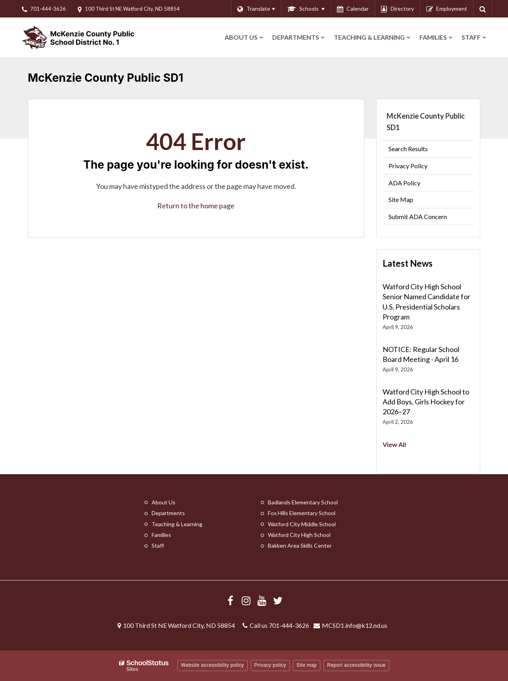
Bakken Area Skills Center (300, 545)
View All (394, 444)
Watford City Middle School (302, 524)
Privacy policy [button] (270, 665)
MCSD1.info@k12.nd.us (354, 625)
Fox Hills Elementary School (301, 513)
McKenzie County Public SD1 (426, 122)
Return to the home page (196, 205)
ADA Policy (404, 183)
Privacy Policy (408, 165)
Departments (168, 513)
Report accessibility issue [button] (356, 665)
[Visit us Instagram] (246, 600)
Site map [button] (306, 665)
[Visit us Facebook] (230, 600)
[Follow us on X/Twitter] (278, 600)
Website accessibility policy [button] (212, 665)
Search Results (408, 148)
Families (161, 534)
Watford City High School (299, 534)
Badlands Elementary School (303, 502)
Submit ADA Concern (418, 216)
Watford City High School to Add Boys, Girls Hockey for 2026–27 (426, 401)
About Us (163, 502)
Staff (158, 545)
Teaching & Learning (177, 524)
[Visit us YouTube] (262, 600)
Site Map (401, 199)
